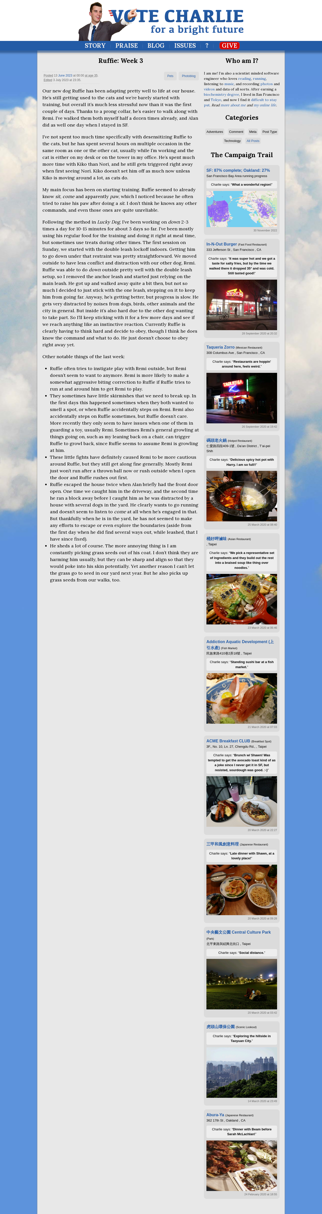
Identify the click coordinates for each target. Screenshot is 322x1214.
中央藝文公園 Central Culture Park (238, 932)
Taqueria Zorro (220, 347)
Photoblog (189, 76)
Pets (170, 76)
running (259, 78)
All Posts (253, 141)
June (61, 75)
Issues (185, 46)
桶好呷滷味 (216, 539)
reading (244, 78)
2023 (69, 75)
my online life (265, 105)
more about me (233, 105)
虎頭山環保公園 (220, 1027)
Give (229, 46)
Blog (156, 46)
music (229, 84)
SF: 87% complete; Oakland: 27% (238, 170)
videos (209, 89)
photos (266, 84)
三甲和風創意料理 (222, 844)
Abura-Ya (215, 1115)
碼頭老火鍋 (216, 440)
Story (95, 46)
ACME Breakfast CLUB (228, 741)
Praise (126, 46)
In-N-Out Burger (221, 244)
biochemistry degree (221, 94)
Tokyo (216, 100)
